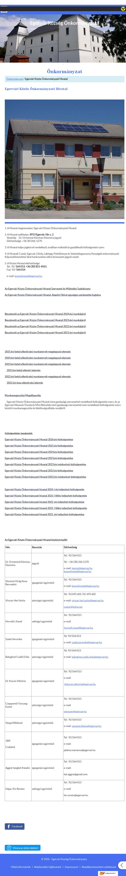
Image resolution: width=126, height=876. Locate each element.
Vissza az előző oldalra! (25, 841)
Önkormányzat (14, 72)
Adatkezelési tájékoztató (47, 860)
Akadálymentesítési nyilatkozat (99, 860)
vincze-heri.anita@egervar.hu (88, 594)
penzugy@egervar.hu (75, 705)
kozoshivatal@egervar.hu (77, 565)
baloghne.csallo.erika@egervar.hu (90, 650)
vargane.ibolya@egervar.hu (86, 719)
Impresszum (71, 860)
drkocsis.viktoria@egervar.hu (80, 678)
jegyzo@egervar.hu (82, 562)
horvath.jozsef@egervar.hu (78, 621)
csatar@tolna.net (73, 600)
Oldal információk (21, 860)
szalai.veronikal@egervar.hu (87, 636)
